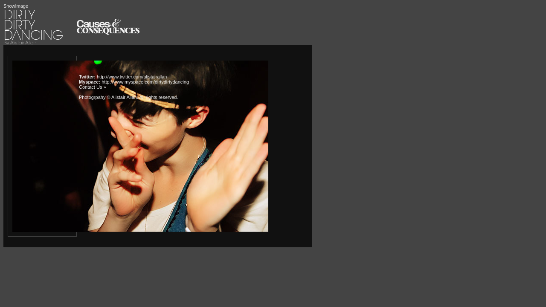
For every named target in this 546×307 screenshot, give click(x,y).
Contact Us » (92, 87)
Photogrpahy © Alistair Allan (108, 97)
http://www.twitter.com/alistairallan (132, 76)
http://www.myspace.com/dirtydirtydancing (145, 81)
